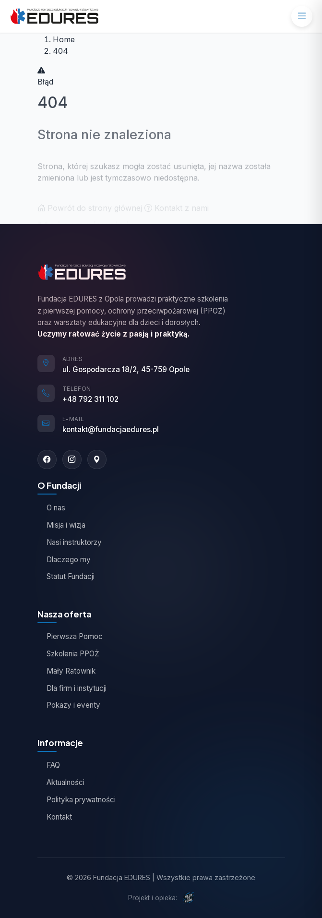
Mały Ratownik (66, 671)
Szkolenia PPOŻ (68, 653)
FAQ (48, 765)
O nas (51, 507)
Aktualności (60, 782)
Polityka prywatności (76, 799)
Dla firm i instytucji (72, 688)
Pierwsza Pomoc (70, 636)
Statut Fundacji (66, 576)
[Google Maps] (97, 459)
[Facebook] (47, 459)
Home (64, 39)
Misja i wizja (61, 525)
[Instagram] (72, 459)
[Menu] (301, 16)
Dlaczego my (64, 559)
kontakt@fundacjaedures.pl (110, 429)
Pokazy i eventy (68, 705)
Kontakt (54, 816)
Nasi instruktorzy (69, 542)
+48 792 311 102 (90, 399)
